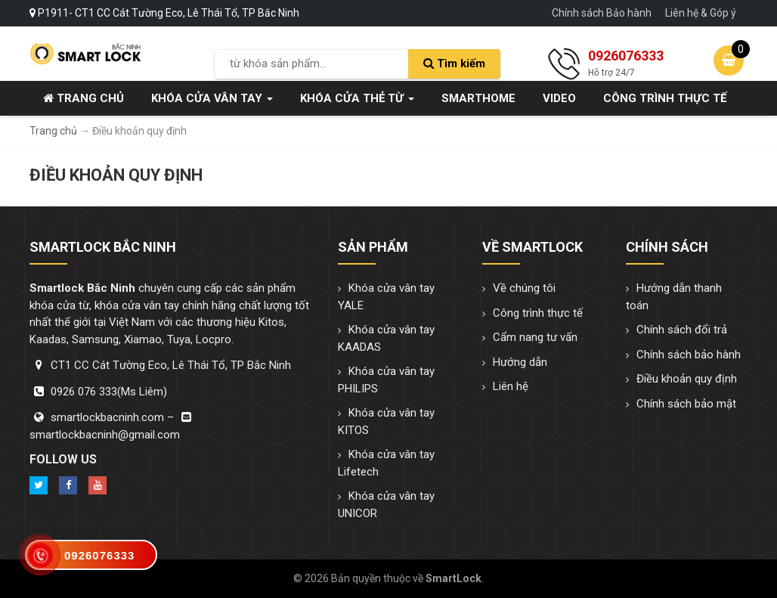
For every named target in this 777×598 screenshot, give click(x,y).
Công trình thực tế (664, 98)
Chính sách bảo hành (688, 354)
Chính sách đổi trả (681, 329)
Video (559, 98)
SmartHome (478, 98)
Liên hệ (510, 386)
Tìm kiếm (454, 63)
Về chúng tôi (524, 288)
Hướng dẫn (520, 362)
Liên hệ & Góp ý (700, 13)
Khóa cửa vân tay (212, 98)
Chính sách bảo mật (686, 404)
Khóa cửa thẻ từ (357, 98)
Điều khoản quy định (686, 379)
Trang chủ (83, 98)
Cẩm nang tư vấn (535, 337)
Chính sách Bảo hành (602, 13)
